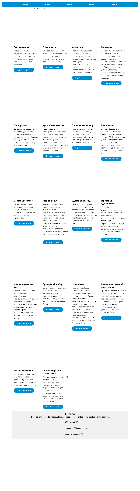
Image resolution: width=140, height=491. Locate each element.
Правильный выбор (53, 336)
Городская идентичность (108, 254)
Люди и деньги (50, 253)
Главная (25, 4)
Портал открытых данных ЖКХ (52, 424)
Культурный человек (53, 177)
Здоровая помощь (81, 253)
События (69, 4)
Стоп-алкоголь (50, 99)
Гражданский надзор (82, 177)
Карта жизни (107, 177)
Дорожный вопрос (23, 253)
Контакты (114, 4)
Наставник (106, 99)
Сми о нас (91, 4)
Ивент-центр (78, 99)
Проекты (47, 4)
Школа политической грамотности (112, 338)
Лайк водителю (21, 99)
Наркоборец (78, 336)
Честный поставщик (24, 423)
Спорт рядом (20, 177)
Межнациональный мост (24, 338)
